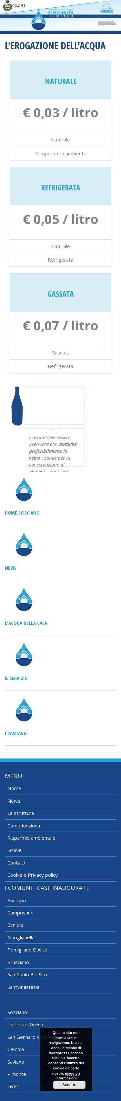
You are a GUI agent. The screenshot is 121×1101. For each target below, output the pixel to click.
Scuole (14, 850)
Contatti (16, 862)
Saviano (15, 1061)
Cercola (15, 1049)
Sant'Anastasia (23, 987)
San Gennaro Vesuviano (33, 1037)
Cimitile (15, 925)
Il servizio (16, 678)
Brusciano (18, 962)
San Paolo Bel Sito (27, 974)
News (10, 568)
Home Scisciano (22, 512)
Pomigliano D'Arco (27, 949)
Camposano (20, 912)
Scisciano (17, 1012)
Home (14, 788)
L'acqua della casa (26, 623)
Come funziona (23, 825)
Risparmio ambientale (31, 838)
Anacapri (16, 900)
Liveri (13, 1086)
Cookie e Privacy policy (32, 875)
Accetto (69, 1085)
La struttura (20, 813)
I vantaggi (16, 733)
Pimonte (16, 1074)
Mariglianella (21, 937)
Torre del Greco (25, 1024)
